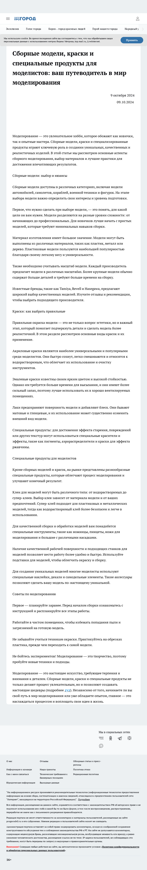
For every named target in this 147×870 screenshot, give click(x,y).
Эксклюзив (12, 29)
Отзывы (44, 761)
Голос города (33, 29)
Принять (132, 40)
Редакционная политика (86, 774)
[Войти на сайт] (137, 18)
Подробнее (84, 799)
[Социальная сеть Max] (101, 746)
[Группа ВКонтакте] (101, 738)
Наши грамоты (48, 769)
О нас (9, 761)
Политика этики (81, 769)
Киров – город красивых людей (66, 29)
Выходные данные (49, 782)
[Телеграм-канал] (120, 738)
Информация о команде (19, 769)
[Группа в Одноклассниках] (110, 738)
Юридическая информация (20, 782)
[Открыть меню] (7, 18)
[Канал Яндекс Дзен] (129, 738)
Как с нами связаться (17, 774)
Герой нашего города (105, 29)
